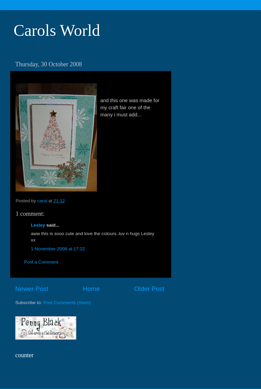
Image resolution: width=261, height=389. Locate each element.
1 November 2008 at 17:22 (58, 248)
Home (91, 288)
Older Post (149, 288)
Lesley (38, 225)
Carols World (57, 30)
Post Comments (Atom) (67, 302)
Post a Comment (41, 262)
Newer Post (31, 288)
